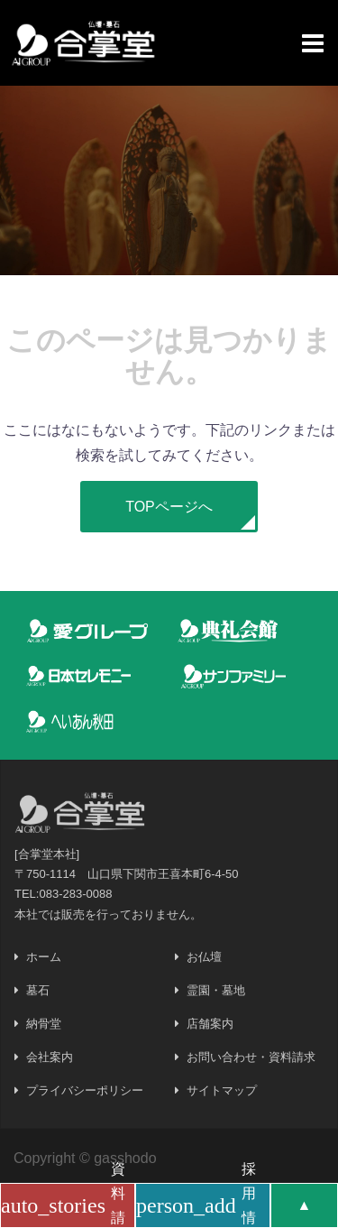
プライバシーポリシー (84, 1090)
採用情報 (196, 1205)
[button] (169, 506)
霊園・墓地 (216, 990)
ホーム (43, 957)
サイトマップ (222, 1090)
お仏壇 (204, 957)
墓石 (38, 990)
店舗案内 (210, 1023)
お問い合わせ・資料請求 (251, 1057)
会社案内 (49, 1057)
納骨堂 (43, 1023)
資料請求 (63, 1205)
